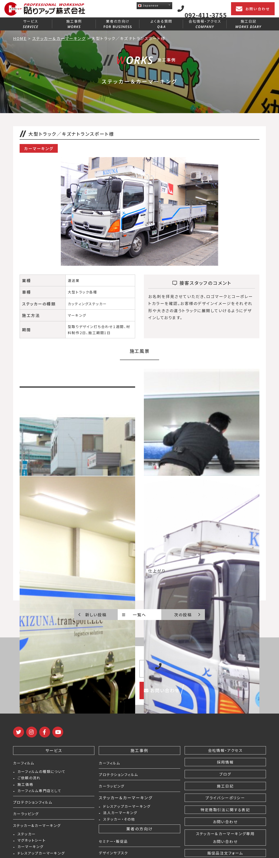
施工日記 (248, 23)
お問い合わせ (253, 9)
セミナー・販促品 (115, 843)
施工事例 (74, 23)
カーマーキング (30, 851)
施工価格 (25, 786)
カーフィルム (25, 763)
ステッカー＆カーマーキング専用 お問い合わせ (225, 837)
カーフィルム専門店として (39, 793)
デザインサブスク (115, 855)
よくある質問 (161, 23)
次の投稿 (187, 614)
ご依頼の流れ (29, 779)
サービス (30, 23)
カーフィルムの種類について (41, 772)
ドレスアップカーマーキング (126, 807)
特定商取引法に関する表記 (225, 810)
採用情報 (225, 762)
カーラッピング (27, 816)
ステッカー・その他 (119, 821)
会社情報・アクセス (205, 23)
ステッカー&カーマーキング (39, 828)
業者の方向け (118, 23)
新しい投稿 (92, 614)
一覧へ (134, 614)
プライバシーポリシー (225, 798)
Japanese (148, 5)
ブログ (225, 774)
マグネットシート (31, 844)
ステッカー (26, 837)
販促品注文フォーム (225, 853)
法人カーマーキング (120, 814)
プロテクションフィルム (35, 805)
